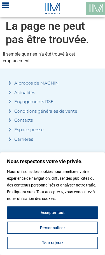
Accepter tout (53, 212)
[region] (52, 203)
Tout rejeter (52, 243)
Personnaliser (52, 228)
